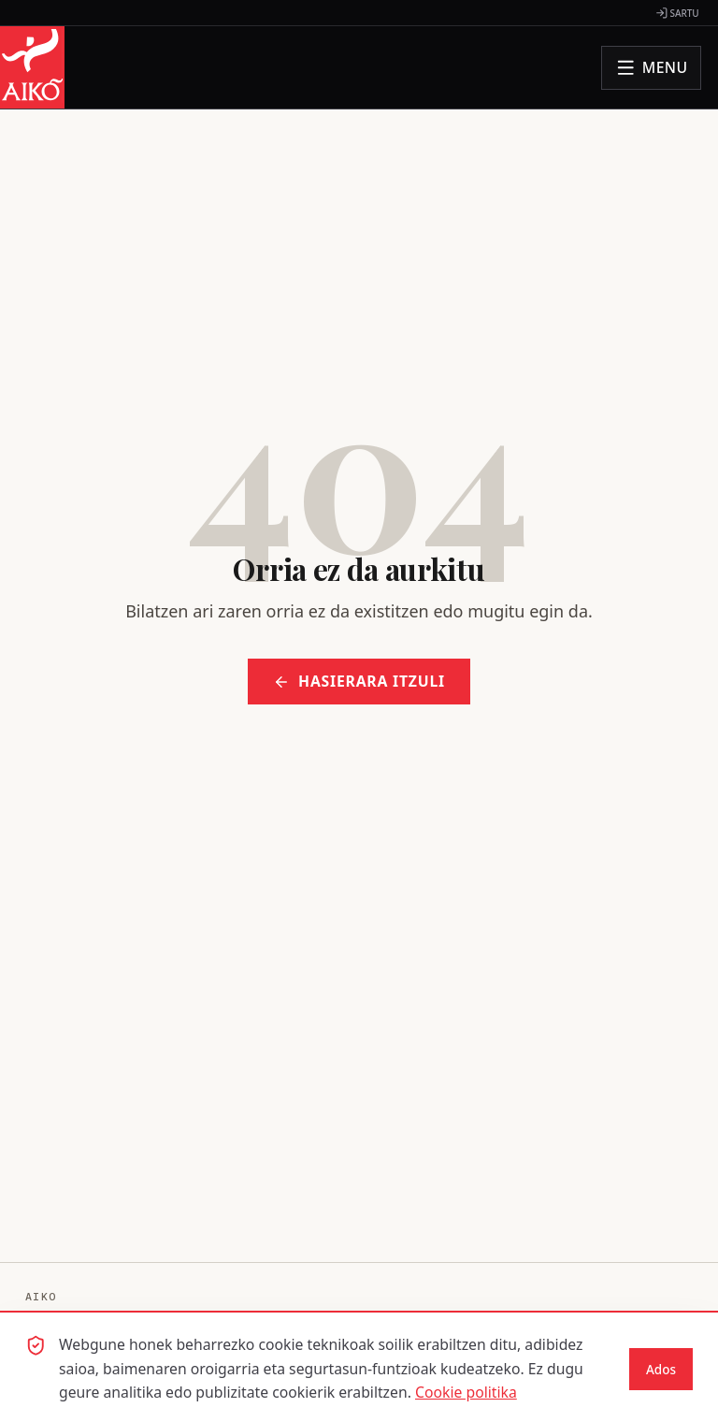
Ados (661, 1369)
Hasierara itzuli (359, 681)
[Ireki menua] (651, 68)
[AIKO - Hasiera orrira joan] (32, 67)
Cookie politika (466, 1392)
